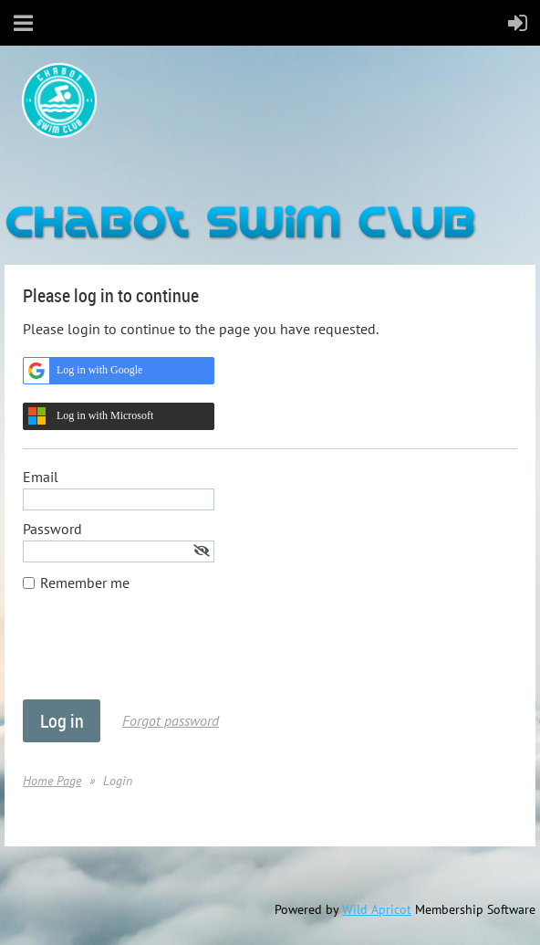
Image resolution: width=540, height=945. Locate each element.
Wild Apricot (376, 909)
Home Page (52, 780)
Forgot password (170, 720)
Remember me (85, 582)
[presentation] (161, 654)
